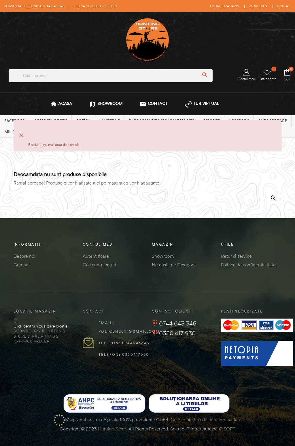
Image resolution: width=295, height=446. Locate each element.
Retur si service (236, 256)
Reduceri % (258, 6)
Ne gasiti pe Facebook (174, 265)
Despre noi (24, 256)
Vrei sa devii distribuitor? (95, 6)
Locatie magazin (224, 6)
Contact (22, 265)
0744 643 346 (174, 323)
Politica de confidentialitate (248, 265)
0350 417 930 (174, 333)
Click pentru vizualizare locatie (40, 326)
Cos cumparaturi (99, 265)
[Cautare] (243, 211)
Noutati (284, 6)
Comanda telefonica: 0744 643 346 (34, 6)
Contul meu (246, 75)
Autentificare (96, 256)
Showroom (163, 256)
